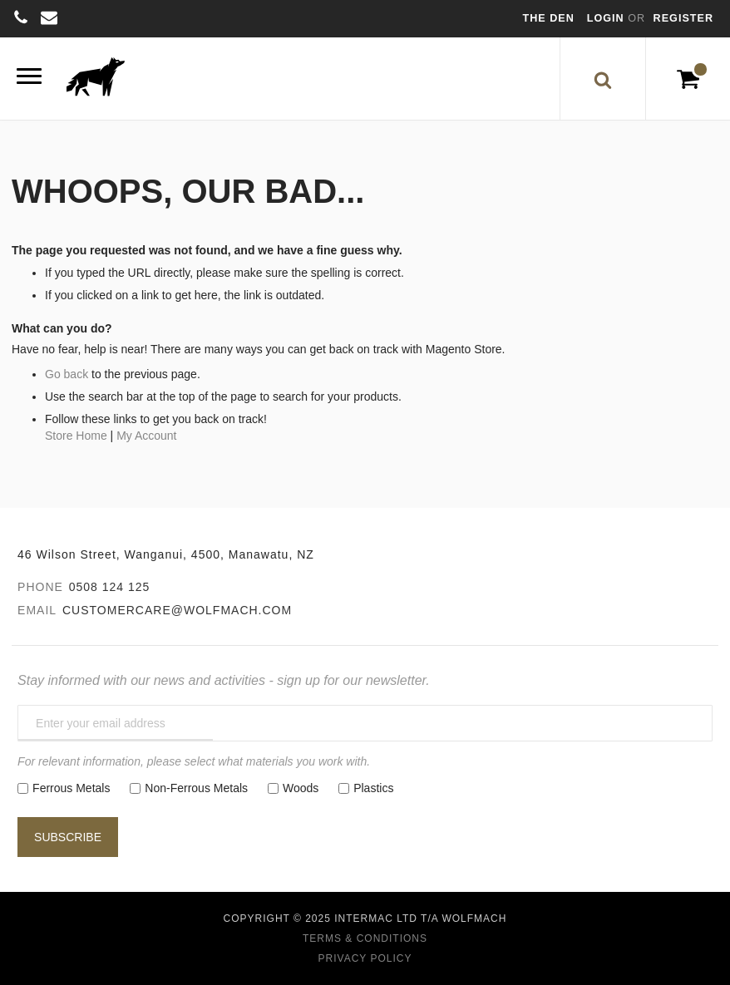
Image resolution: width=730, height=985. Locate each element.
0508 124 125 (109, 586)
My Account (146, 435)
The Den (549, 18)
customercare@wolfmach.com (177, 610)
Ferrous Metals (71, 788)
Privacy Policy (365, 958)
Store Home (76, 435)
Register (683, 18)
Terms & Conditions (365, 938)
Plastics (373, 788)
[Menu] (29, 79)
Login (607, 18)
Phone (40, 586)
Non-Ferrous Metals (196, 788)
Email (37, 610)
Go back (66, 374)
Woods (300, 788)
